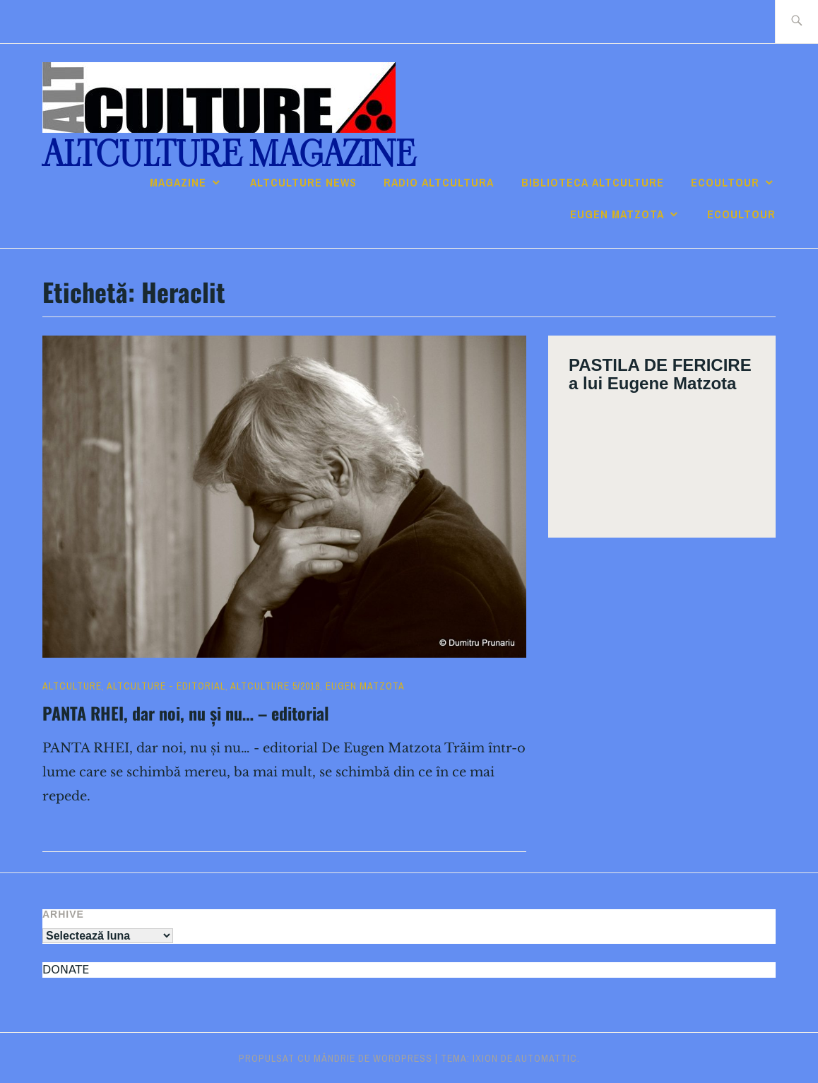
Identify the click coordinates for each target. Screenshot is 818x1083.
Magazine (178, 182)
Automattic (546, 1058)
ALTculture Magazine (228, 154)
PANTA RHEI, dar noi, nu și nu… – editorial (185, 713)
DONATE (65, 969)
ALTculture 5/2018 (275, 686)
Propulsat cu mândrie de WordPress (335, 1058)
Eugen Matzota (617, 214)
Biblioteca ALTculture (592, 182)
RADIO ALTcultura (439, 182)
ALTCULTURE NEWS (303, 182)
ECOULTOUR (725, 182)
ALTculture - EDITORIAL (166, 686)
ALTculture (72, 686)
